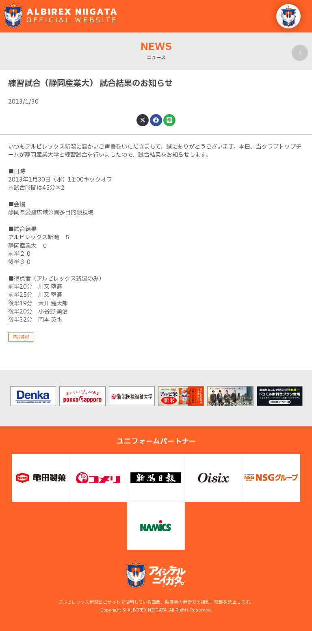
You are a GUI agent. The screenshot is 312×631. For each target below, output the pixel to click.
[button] (288, 16)
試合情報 (21, 337)
